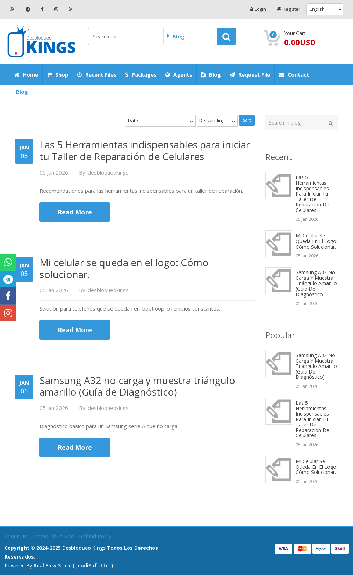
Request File (250, 74)
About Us (16, 536)
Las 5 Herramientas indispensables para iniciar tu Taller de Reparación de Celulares (312, 193)
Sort (247, 120)
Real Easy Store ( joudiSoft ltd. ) (73, 565)
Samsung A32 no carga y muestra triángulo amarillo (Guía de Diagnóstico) (316, 283)
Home (26, 74)
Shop (58, 74)
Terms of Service (53, 536)
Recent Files (96, 74)
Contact (294, 74)
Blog (211, 74)
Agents (178, 74)
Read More (75, 212)
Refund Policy (95, 536)
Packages (141, 74)
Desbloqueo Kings (84, 548)
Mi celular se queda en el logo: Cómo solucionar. (316, 241)
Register (288, 9)
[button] (226, 36)
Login (258, 9)
